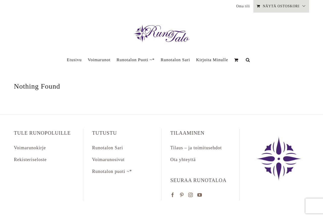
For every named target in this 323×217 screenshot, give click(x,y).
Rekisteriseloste (30, 159)
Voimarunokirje (30, 147)
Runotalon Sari (107, 147)
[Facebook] (172, 195)
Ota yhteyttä (183, 159)
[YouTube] (199, 195)
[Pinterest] (181, 195)
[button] (248, 60)
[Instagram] (190, 195)
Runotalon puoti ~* (112, 171)
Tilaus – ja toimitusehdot (196, 147)
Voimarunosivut (108, 159)
